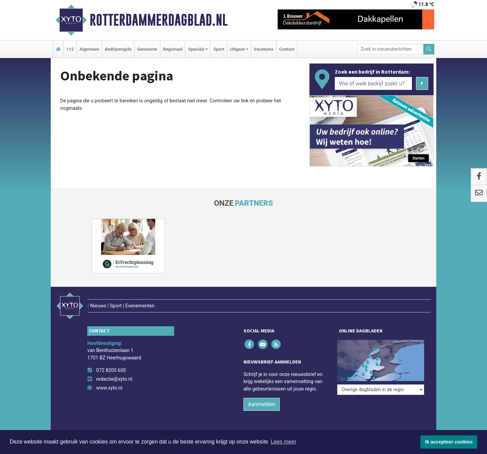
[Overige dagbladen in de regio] (380, 389)
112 (70, 49)
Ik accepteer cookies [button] (449, 442)
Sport (218, 49)
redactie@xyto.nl (114, 379)
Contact (287, 49)
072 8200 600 (111, 370)
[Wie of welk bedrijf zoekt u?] (373, 83)
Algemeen (89, 49)
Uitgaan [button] (237, 49)
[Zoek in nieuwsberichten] (390, 49)
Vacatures (264, 49)
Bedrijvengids (118, 49)
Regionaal (172, 49)
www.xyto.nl (109, 388)
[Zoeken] (428, 49)
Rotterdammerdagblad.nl (159, 20)
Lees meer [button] (283, 442)
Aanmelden (261, 404)
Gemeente (147, 49)
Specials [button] (196, 49)
